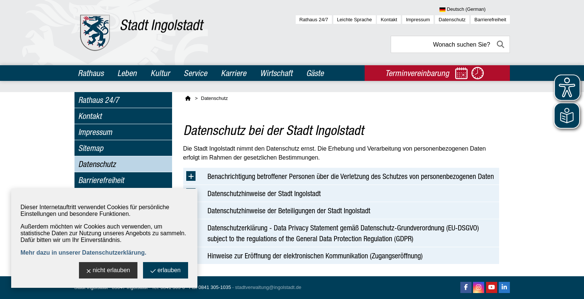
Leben (127, 73)
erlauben (165, 271)
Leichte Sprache (354, 19)
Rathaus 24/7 (313, 19)
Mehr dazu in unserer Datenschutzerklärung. (83, 252)
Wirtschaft (276, 73)
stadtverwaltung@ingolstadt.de (268, 287)
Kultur (160, 73)
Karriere (233, 73)
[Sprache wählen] (474, 9)
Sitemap (90, 148)
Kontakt (389, 19)
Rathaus (91, 73)
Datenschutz (452, 19)
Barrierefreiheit (490, 19)
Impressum (418, 19)
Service (195, 73)
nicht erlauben (108, 271)
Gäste (315, 73)
